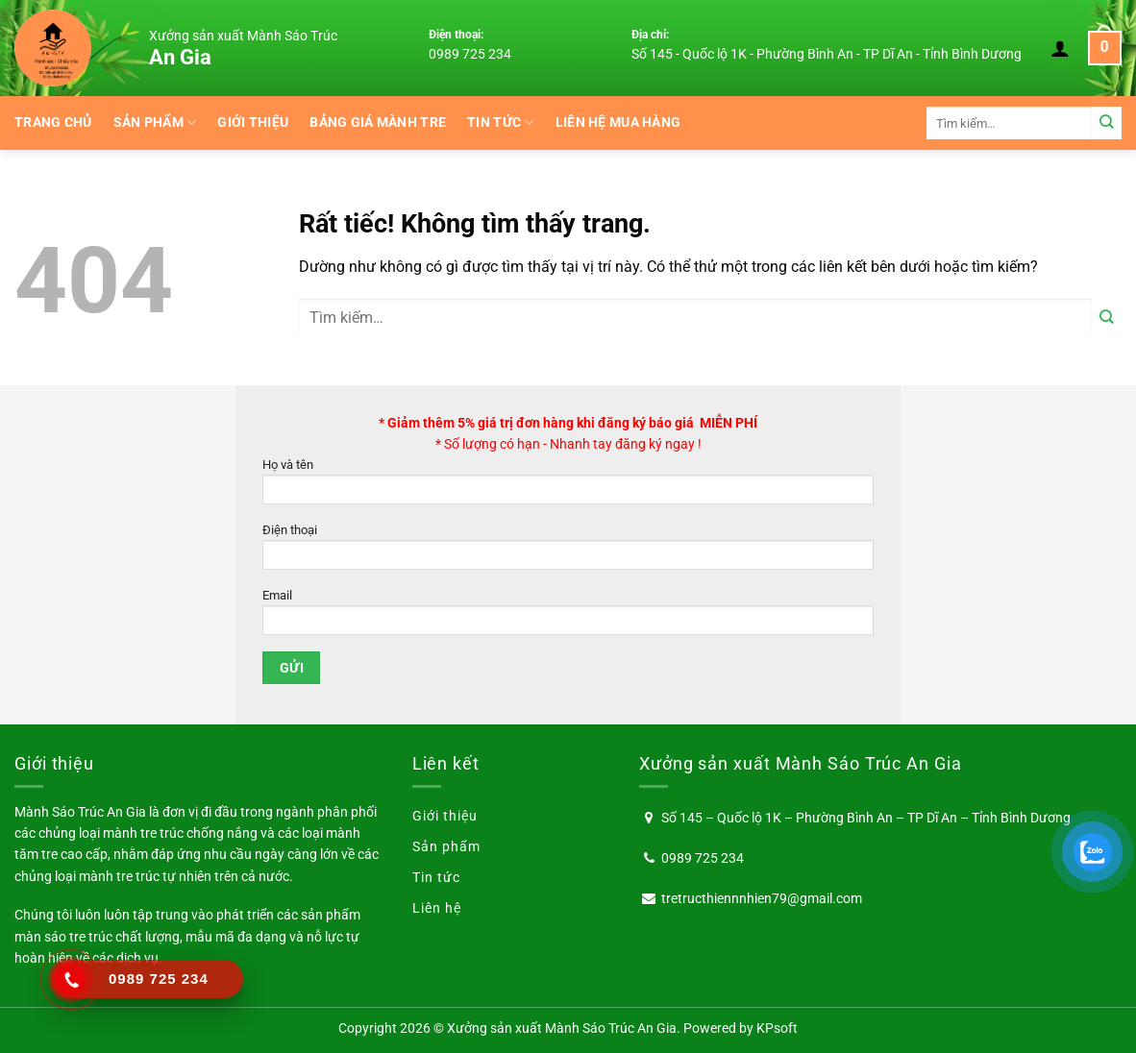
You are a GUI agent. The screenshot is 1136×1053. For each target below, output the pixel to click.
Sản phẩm (155, 122)
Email (567, 617)
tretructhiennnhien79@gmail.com (761, 898)
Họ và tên (567, 486)
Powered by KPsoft (740, 1028)
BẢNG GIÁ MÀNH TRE (377, 122)
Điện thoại (567, 552)
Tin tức (500, 122)
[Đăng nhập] (1060, 48)
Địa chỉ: (650, 34)
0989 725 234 (470, 53)
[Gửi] (1107, 122)
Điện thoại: (456, 34)
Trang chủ (53, 122)
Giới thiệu (252, 122)
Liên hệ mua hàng (618, 122)
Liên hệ (436, 908)
